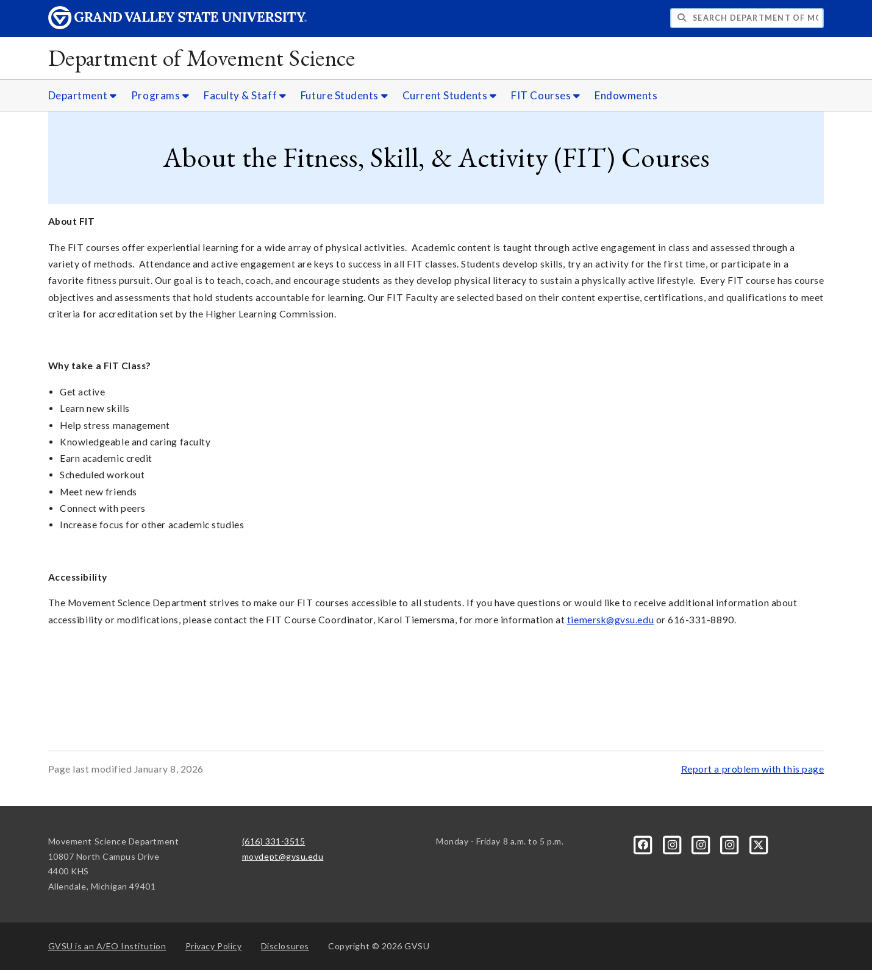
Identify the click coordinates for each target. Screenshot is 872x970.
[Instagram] (673, 843)
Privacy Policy (213, 946)
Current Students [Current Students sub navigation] (449, 95)
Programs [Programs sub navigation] (160, 95)
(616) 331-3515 (274, 841)
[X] (758, 843)
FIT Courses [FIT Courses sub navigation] (545, 95)
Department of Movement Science (202, 58)
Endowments (626, 95)
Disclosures (285, 946)
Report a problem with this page (752, 768)
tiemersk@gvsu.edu (610, 619)
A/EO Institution (107, 946)
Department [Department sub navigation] (82, 95)
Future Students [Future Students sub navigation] (344, 95)
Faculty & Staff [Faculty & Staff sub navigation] (245, 95)
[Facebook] (644, 843)
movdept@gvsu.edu (283, 856)
